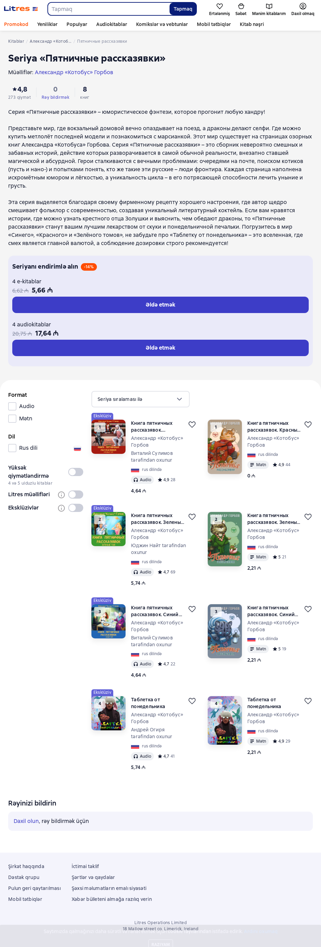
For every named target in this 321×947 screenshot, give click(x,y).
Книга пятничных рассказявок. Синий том (155, 611)
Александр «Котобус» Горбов (157, 441)
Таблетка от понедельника (148, 702)
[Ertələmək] (192, 424)
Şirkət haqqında (26, 866)
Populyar (77, 24)
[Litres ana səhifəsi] (21, 9)
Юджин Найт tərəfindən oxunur (158, 548)
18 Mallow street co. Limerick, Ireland (160, 928)
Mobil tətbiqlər (214, 24)
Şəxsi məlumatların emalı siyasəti (109, 888)
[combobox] (108, 9)
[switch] (75, 472)
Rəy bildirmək (55, 97)
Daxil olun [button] (26, 821)
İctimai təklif (85, 866)
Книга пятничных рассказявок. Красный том (152, 426)
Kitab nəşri (252, 24)
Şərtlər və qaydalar (93, 877)
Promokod (16, 24)
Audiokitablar (111, 24)
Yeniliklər (47, 24)
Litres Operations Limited (160, 922)
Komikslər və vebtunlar (162, 24)
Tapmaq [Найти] (183, 9)
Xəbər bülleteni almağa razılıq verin (112, 899)
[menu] (140, 399)
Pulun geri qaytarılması (34, 888)
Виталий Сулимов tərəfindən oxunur (152, 456)
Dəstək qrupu (23, 877)
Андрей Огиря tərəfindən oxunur (151, 733)
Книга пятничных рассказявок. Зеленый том (157, 519)
